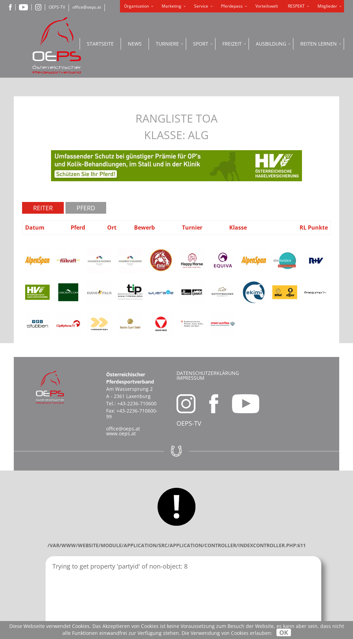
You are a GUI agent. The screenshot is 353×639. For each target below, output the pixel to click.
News (135, 43)
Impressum (190, 378)
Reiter (43, 208)
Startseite (100, 43)
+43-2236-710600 (137, 403)
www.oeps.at (121, 433)
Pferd (86, 208)
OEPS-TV (57, 7)
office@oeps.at (86, 7)
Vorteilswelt (266, 6)
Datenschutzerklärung (207, 373)
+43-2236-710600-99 (132, 413)
